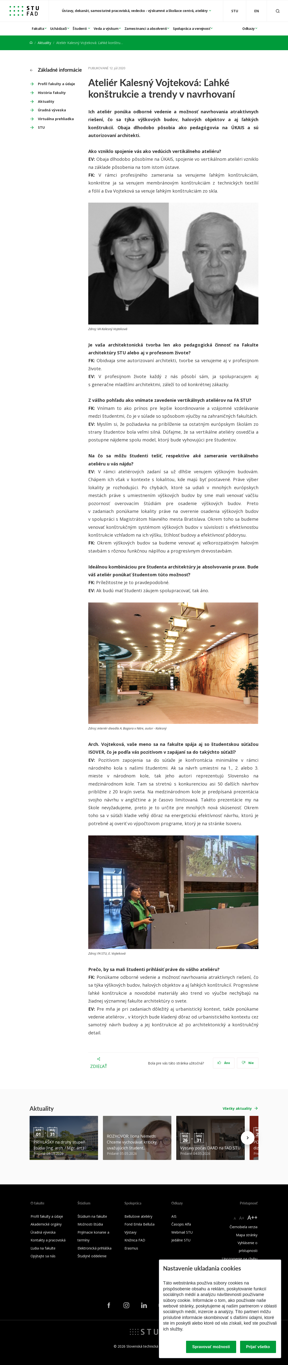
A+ (241, 1218)
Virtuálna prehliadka (56, 118)
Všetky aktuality (237, 1108)
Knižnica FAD (134, 1240)
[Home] (31, 42)
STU (41, 127)
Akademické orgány (46, 1224)
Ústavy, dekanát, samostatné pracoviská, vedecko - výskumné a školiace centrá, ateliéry (135, 10)
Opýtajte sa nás (43, 1256)
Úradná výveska (52, 110)
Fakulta (38, 28)
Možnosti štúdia (90, 1224)
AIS (174, 1216)
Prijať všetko (258, 1347)
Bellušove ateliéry (138, 1216)
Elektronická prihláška (94, 1248)
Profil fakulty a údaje (56, 83)
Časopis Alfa (181, 1224)
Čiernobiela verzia (243, 1227)
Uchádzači (58, 28)
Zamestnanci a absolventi (145, 28)
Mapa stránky (246, 1235)
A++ (252, 1217)
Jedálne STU (180, 1240)
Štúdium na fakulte (92, 1216)
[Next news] (248, 1138)
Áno (223, 1063)
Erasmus (131, 1248)
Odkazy (248, 28)
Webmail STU (182, 1232)
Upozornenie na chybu (239, 1258)
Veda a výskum (106, 28)
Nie (248, 1063)
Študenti (80, 28)
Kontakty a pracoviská (48, 1240)
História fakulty (52, 92)
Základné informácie (56, 69)
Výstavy (130, 1232)
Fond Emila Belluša (139, 1224)
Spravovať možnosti (211, 1347)
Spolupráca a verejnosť (191, 28)
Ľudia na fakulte (43, 1248)
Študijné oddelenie (92, 1256)
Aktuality (44, 42)
